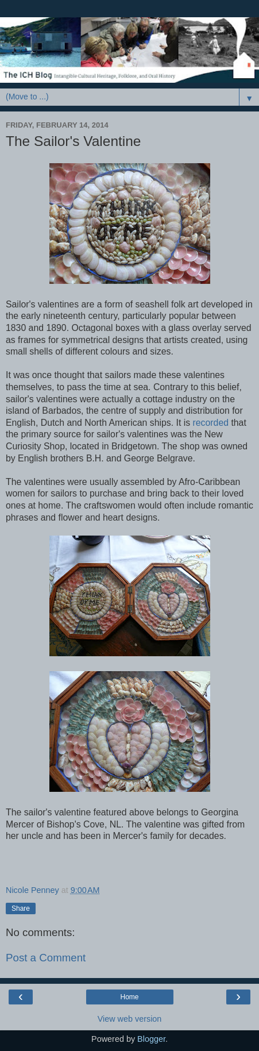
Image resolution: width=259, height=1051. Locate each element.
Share (20, 908)
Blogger (151, 1039)
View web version (130, 1018)
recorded (211, 423)
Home (129, 997)
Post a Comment (46, 958)
